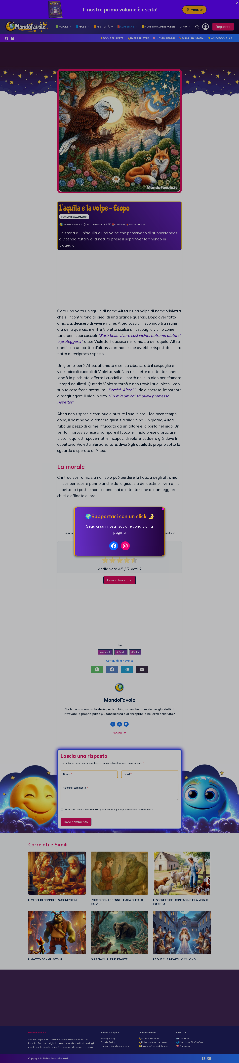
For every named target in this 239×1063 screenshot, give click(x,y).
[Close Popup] (163, 510)
